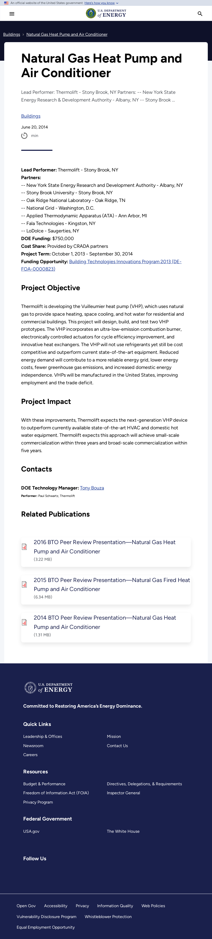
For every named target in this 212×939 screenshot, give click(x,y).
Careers (30, 754)
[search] (200, 13)
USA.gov (31, 831)
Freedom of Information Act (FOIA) (56, 792)
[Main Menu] (12, 13)
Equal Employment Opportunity (46, 927)
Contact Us (117, 745)
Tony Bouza (92, 488)
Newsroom (33, 745)
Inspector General (123, 792)
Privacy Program (38, 802)
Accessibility (55, 905)
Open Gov (26, 905)
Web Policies (153, 905)
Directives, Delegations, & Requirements (144, 783)
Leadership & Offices (42, 736)
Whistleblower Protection (108, 916)
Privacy (82, 905)
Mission (114, 736)
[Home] (106, 18)
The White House (123, 831)
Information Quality (115, 905)
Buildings (30, 116)
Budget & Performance (44, 783)
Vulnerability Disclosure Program (46, 916)
